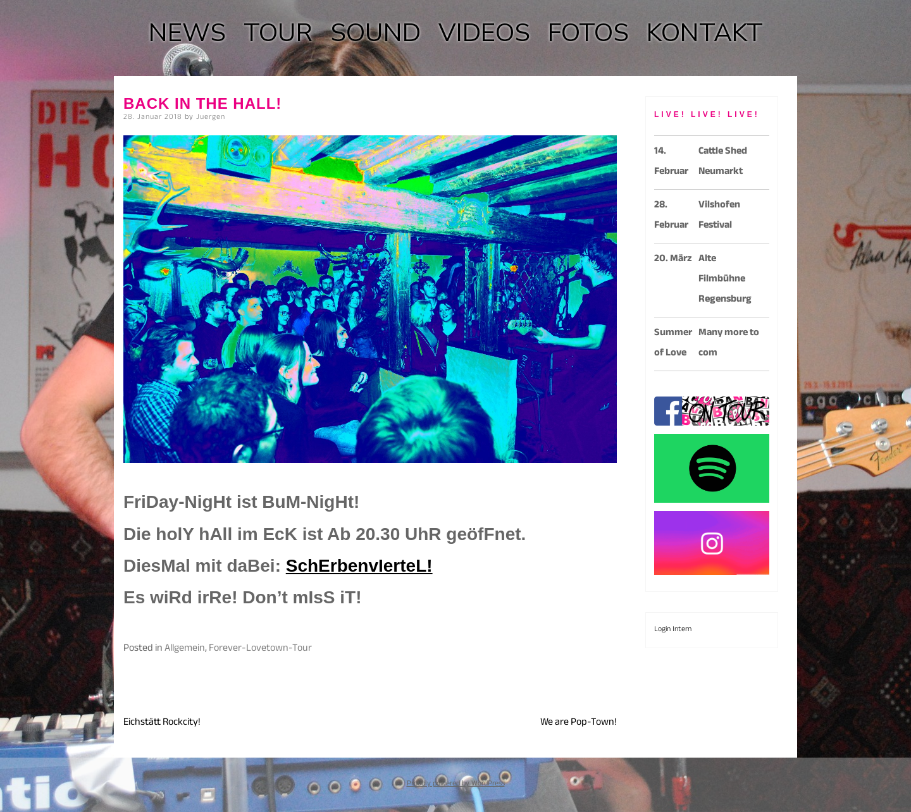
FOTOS (588, 33)
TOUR (278, 33)
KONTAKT (705, 33)
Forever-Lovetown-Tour (260, 649)
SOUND (375, 33)
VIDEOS (484, 33)
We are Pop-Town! (578, 723)
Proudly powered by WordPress (456, 784)
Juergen (210, 117)
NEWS (187, 33)
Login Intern (672, 630)
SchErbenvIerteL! (359, 565)
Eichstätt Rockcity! (162, 723)
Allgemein (184, 649)
